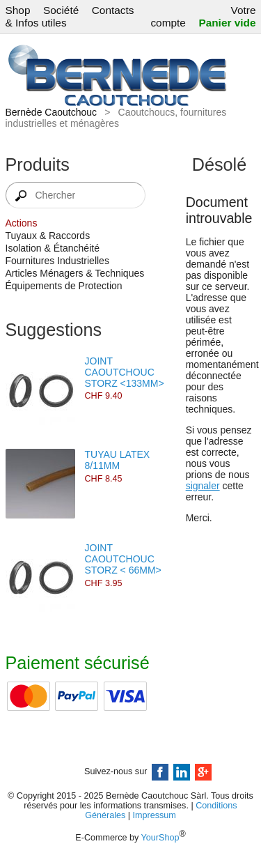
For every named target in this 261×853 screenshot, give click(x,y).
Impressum (154, 815)
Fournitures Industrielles (57, 261)
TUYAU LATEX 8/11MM (117, 460)
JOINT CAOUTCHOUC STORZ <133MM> (124, 372)
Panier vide (226, 23)
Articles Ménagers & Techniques (75, 273)
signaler (203, 485)
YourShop (160, 838)
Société (61, 10)
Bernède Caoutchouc (51, 112)
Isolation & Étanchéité (53, 248)
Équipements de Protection (64, 286)
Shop (18, 10)
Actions (22, 223)
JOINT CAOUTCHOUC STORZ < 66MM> (123, 559)
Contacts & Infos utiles (70, 16)
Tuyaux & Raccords (48, 235)
